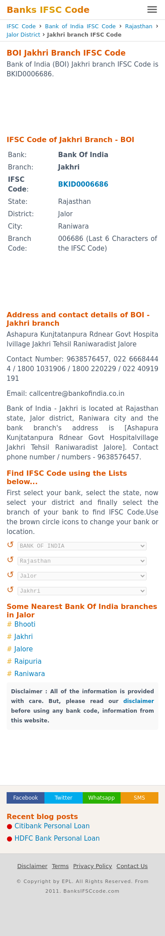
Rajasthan (138, 26)
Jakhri (24, 637)
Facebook (25, 798)
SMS (139, 798)
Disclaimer (32, 866)
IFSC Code (21, 26)
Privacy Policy (92, 866)
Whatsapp (101, 798)
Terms (60, 866)
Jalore (24, 649)
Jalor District (23, 34)
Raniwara (30, 674)
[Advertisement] (82, 106)
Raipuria (28, 661)
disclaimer (138, 701)
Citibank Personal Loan (52, 826)
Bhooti (25, 624)
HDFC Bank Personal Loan (57, 838)
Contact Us (132, 866)
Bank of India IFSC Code (80, 26)
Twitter (63, 798)
